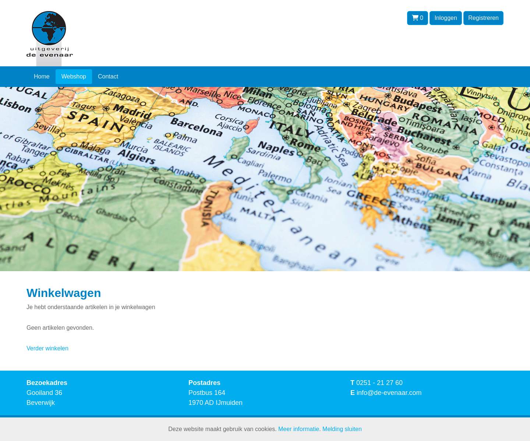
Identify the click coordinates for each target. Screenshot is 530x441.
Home (42, 76)
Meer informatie (298, 429)
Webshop (73, 76)
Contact (108, 76)
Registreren (483, 18)
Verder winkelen (47, 348)
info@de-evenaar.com (389, 392)
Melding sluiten (342, 429)
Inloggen (445, 18)
